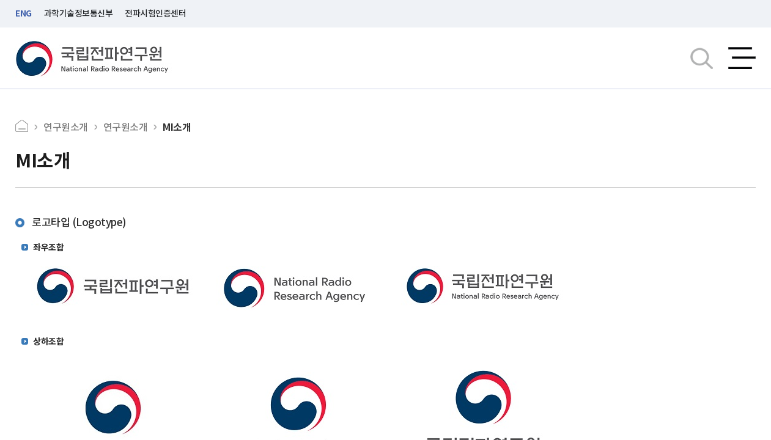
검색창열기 (701, 58)
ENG (23, 13)
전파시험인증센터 (155, 13)
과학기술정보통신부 (78, 13)
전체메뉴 (742, 58)
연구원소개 (65, 127)
